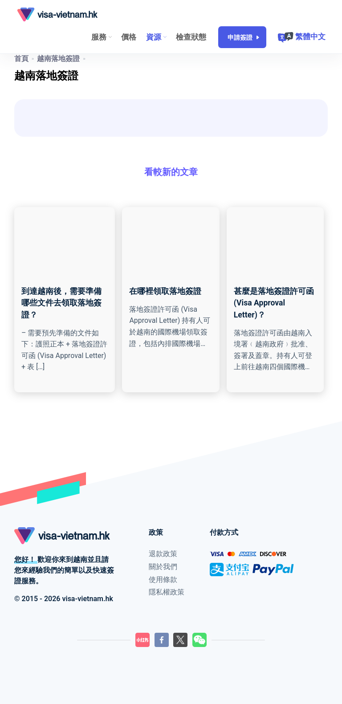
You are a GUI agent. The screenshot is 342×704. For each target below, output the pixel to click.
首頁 (21, 58)
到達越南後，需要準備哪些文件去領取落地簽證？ (61, 303)
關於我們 (163, 566)
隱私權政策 (166, 592)
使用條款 (163, 579)
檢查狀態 (191, 37)
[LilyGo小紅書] (142, 640)
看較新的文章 (171, 172)
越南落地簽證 (58, 58)
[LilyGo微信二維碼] (199, 640)
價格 (128, 37)
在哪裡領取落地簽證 (165, 291)
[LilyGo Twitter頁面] (180, 640)
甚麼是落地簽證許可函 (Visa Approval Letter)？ (274, 303)
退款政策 (163, 553)
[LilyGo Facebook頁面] (162, 640)
